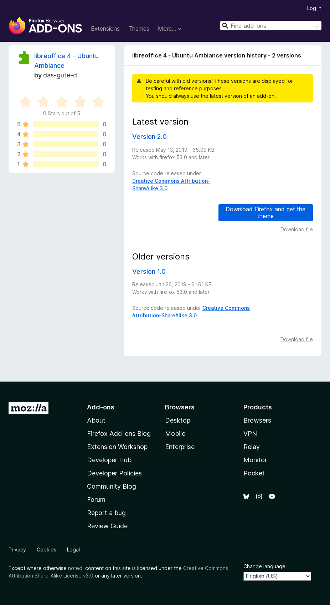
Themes (138, 28)
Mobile (175, 433)
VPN (250, 433)
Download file (296, 229)
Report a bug (106, 512)
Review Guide (107, 526)
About (96, 420)
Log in (314, 8)
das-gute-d (60, 75)
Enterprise (180, 446)
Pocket (254, 473)
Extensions (105, 28)
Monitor (255, 460)
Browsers (257, 420)
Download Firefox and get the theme (265, 213)
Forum (96, 499)
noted (75, 568)
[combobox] (270, 25)
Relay (251, 446)
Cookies (46, 549)
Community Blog (111, 486)
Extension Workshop (117, 446)
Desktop (177, 420)
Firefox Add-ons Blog (119, 433)
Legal (73, 549)
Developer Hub (109, 460)
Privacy (17, 549)
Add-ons (100, 407)
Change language (264, 566)
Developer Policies (114, 473)
